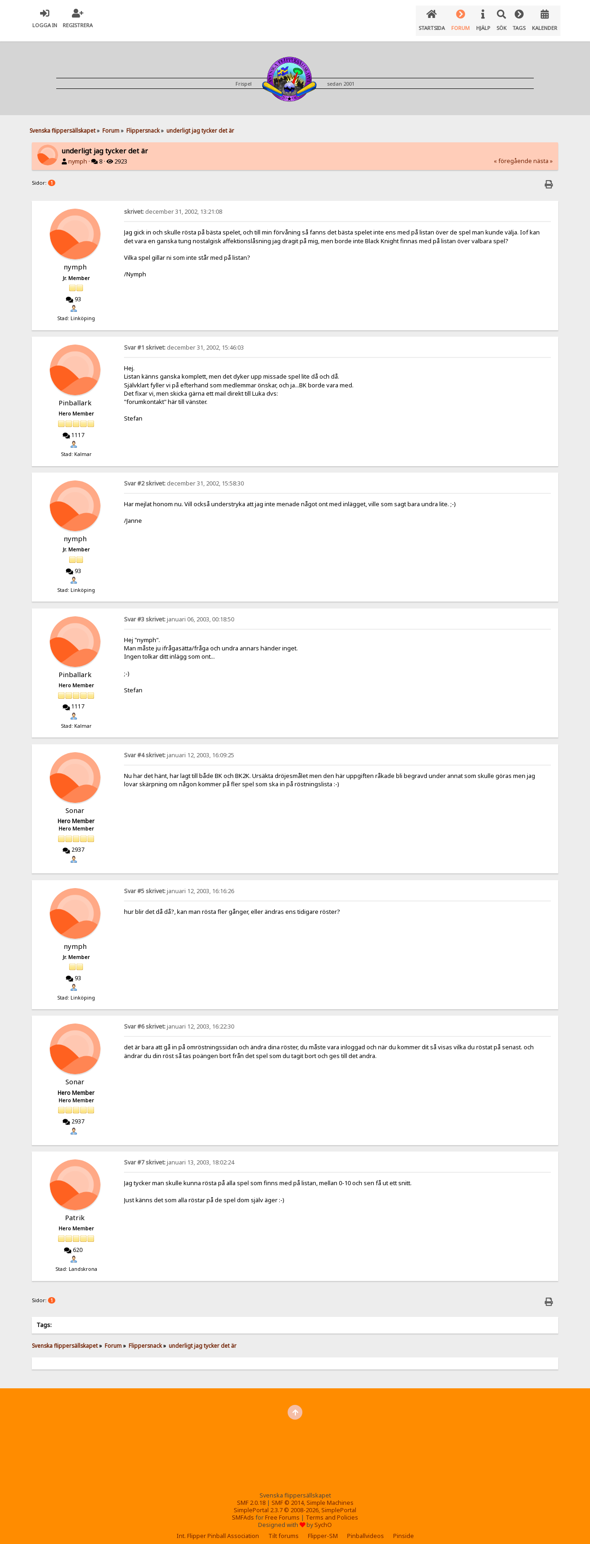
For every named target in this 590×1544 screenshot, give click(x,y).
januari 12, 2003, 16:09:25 (179, 748)
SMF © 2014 (287, 1495)
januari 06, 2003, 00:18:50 (179, 612)
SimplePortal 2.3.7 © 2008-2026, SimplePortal (295, 1503)
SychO (323, 1517)
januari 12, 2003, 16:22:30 (179, 1019)
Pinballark (75, 395)
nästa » (543, 154)
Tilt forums (283, 1528)
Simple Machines (330, 1495)
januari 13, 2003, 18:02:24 (179, 1155)
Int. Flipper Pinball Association (218, 1528)
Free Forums (282, 1510)
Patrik (75, 1210)
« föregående (513, 154)
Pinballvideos (365, 1528)
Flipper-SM (323, 1528)
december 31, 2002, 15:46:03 (184, 340)
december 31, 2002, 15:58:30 (184, 476)
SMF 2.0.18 (251, 1495)
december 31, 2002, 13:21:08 (173, 204)
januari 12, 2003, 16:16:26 (179, 884)
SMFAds (243, 1510)
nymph (77, 154)
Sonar (74, 802)
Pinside (403, 1528)
